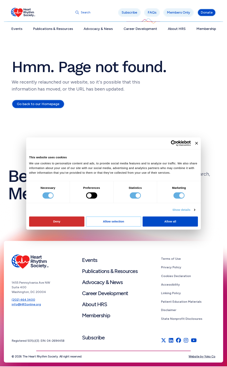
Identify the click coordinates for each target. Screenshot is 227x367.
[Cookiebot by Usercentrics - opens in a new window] (174, 143)
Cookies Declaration (176, 276)
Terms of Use (171, 259)
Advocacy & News (98, 29)
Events (17, 29)
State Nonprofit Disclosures (181, 319)
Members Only (178, 13)
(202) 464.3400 (23, 300)
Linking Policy (171, 294)
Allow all (170, 221)
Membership (205, 29)
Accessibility (170, 285)
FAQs (151, 13)
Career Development (140, 29)
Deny (56, 221)
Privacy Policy (171, 268)
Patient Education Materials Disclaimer (181, 306)
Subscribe (129, 13)
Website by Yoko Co (202, 357)
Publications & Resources (53, 29)
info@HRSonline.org (26, 305)
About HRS (176, 29)
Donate (206, 13)
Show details (181, 209)
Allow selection (113, 221)
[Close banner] (196, 143)
